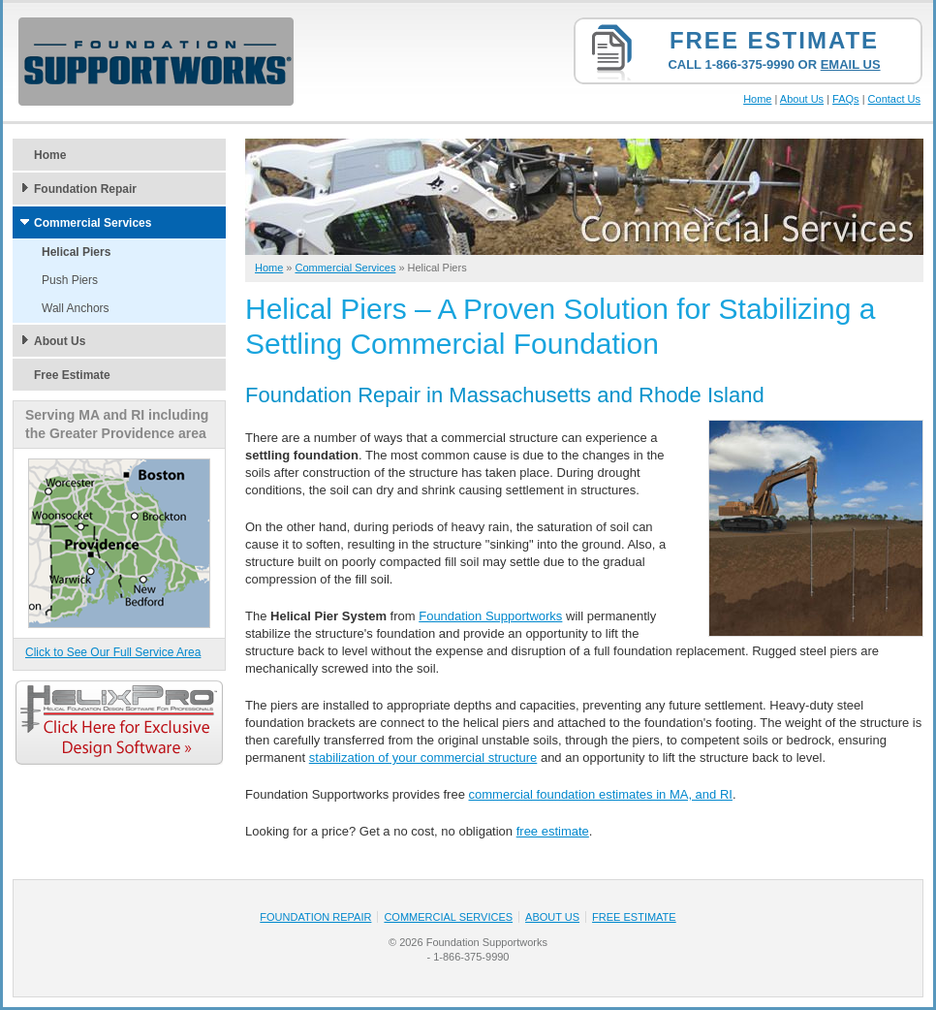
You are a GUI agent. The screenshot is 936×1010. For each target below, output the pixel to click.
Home (757, 99)
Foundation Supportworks (490, 616)
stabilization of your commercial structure (423, 757)
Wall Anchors (75, 308)
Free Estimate (774, 40)
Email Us (851, 64)
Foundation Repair (85, 189)
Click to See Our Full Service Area (113, 652)
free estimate (552, 831)
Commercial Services (92, 223)
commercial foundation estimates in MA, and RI (601, 794)
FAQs (845, 99)
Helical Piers (76, 252)
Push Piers (70, 280)
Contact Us (894, 99)
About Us (802, 99)
